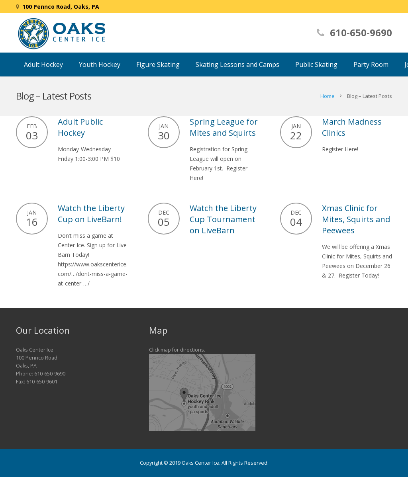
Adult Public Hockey (80, 127)
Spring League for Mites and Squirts (224, 127)
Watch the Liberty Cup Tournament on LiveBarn (223, 219)
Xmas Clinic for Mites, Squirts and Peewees (356, 219)
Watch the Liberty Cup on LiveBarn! (91, 214)
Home (327, 96)
